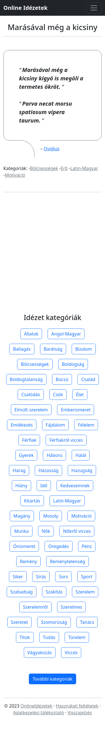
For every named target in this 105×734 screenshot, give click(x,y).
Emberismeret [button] (75, 410)
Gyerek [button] (26, 455)
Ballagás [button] (22, 349)
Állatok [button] (31, 334)
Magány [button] (21, 516)
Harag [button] (19, 470)
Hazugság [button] (81, 470)
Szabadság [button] (21, 592)
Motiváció (15, 175)
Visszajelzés (79, 713)
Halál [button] (80, 455)
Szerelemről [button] (35, 607)
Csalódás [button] (30, 394)
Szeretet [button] (19, 622)
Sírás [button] (41, 577)
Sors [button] (63, 577)
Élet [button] (80, 394)
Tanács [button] (87, 622)
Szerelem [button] (85, 592)
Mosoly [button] (50, 516)
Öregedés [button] (58, 546)
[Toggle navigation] (94, 7)
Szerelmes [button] (71, 607)
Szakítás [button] (54, 592)
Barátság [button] (53, 349)
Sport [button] (86, 577)
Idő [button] (43, 485)
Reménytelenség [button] (67, 561)
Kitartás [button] (32, 501)
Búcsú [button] (62, 379)
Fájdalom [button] (55, 425)
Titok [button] (25, 637)
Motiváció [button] (81, 516)
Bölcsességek (44, 168)
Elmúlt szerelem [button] (31, 410)
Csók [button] (58, 394)
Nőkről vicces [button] (77, 531)
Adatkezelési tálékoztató (38, 713)
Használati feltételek (77, 706)
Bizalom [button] (83, 349)
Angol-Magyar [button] (66, 334)
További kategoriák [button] (52, 679)
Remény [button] (28, 561)
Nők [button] (46, 531)
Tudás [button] (49, 637)
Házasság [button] (48, 470)
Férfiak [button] (29, 440)
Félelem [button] (86, 425)
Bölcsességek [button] (35, 364)
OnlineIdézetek (36, 706)
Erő (64, 168)
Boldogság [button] (73, 364)
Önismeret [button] (24, 546)
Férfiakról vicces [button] (66, 440)
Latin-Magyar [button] (67, 501)
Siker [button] (18, 577)
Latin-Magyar (84, 168)
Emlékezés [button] (22, 425)
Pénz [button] (87, 546)
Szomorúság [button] (54, 622)
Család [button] (88, 379)
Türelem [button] (76, 637)
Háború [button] (54, 455)
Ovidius (51, 149)
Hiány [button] (21, 485)
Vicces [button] (71, 652)
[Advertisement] (52, 258)
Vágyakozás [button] (39, 652)
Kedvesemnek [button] (75, 485)
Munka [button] (21, 531)
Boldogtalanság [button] (26, 379)
